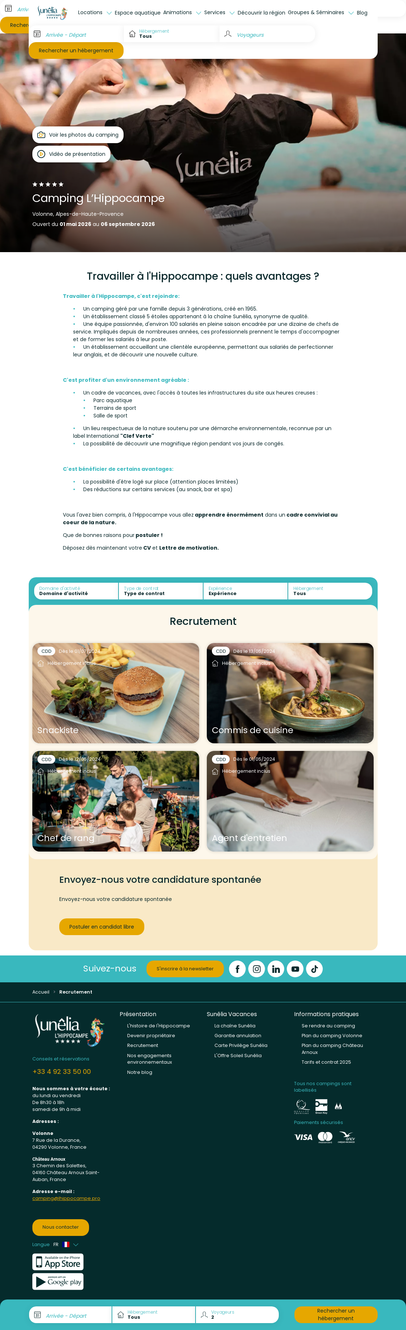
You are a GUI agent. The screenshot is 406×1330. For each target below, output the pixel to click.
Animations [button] (178, 12)
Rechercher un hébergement (76, 50)
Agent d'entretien (249, 838)
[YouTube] (295, 969)
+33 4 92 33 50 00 (61, 1071)
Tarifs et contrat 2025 (326, 1062)
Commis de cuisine (252, 730)
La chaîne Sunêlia (235, 1026)
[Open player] (71, 154)
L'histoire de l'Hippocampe (158, 1026)
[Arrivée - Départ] (76, 33)
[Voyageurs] (267, 33)
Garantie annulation (237, 1035)
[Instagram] (256, 969)
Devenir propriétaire (151, 1035)
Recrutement (142, 1045)
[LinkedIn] (276, 969)
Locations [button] (91, 12)
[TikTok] (314, 969)
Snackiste (58, 730)
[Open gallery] (78, 134)
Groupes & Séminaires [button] (317, 12)
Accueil (40, 992)
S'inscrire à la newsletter (185, 969)
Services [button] (215, 12)
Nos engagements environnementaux (149, 1059)
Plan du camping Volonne (332, 1035)
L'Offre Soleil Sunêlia (238, 1055)
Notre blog (139, 1072)
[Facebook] (237, 969)
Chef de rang (66, 838)
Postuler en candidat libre (101, 926)
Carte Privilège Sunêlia (241, 1045)
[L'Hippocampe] (52, 12)
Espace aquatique (138, 12)
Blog (362, 12)
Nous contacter (61, 1227)
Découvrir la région (261, 12)
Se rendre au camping (328, 1026)
